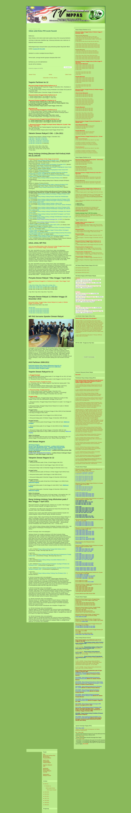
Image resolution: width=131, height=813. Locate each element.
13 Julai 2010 (91, 471)
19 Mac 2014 (78, 67)
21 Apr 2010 (78, 486)
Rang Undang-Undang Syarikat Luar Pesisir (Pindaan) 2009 (54, 207)
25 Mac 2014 (78, 68)
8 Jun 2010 (83, 480)
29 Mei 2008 (78, 586)
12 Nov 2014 (91, 45)
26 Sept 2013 (78, 127)
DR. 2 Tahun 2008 (79, 732)
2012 (45, 796)
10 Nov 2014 (78, 45)
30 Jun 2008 (78, 580)
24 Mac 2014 (91, 67)
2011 (45, 798)
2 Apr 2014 (83, 72)
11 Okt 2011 (32, 140)
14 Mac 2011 (32, 286)
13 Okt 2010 (32, 313)
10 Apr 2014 (78, 74)
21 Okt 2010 (32, 310)
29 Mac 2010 (78, 493)
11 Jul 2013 (93, 143)
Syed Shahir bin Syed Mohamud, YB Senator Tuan (89, 300)
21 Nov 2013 (78, 102)
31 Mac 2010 (78, 492)
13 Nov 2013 (84, 100)
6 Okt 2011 (31, 139)
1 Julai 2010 (90, 473)
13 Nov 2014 (97, 45)
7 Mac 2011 (32, 285)
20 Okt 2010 (38, 310)
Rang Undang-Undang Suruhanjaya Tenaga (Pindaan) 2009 (54, 194)
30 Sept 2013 (85, 127)
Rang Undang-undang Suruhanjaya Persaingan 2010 (51, 164)
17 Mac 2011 (53, 286)
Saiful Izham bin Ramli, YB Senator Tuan (86, 296)
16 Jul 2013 (83, 144)
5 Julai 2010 (84, 473)
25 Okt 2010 (45, 309)
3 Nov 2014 (78, 43)
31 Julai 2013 (91, 178)
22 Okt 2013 (84, 94)
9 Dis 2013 (77, 162)
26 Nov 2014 (91, 47)
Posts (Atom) (53, 77)
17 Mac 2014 (85, 66)
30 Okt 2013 (84, 96)
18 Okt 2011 (38, 142)
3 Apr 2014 (88, 72)
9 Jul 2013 (82, 143)
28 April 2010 (78, 612)
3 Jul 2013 (88, 142)
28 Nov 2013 (84, 103)
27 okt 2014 (78, 53)
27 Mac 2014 (91, 68)
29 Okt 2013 (78, 96)
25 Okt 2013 (84, 95)
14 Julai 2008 (85, 576)
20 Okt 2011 (32, 143)
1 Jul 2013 (77, 142)
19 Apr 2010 (90, 486)
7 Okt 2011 (38, 139)
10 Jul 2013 (88, 143)
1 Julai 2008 (90, 578)
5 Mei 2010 (83, 609)
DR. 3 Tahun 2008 (80, 736)
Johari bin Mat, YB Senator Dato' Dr (85, 282)
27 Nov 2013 (78, 103)
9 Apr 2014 (88, 73)
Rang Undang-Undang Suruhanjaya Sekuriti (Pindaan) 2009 (54, 199)
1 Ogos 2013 (98, 178)
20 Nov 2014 (97, 46)
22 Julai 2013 (78, 177)
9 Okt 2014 (88, 36)
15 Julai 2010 (78, 471)
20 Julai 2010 (85, 605)
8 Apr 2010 (84, 489)
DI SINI (83, 216)
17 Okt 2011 (32, 142)
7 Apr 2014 (77, 73)
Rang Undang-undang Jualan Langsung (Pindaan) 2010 (53, 184)
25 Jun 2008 (78, 581)
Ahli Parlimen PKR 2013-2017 (82, 272)
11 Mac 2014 (85, 64)
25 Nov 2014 (84, 47)
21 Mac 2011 (32, 288)
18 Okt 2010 (32, 311)
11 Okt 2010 (45, 313)
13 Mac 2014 (78, 66)
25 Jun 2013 (84, 140)
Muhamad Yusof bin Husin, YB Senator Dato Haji (88, 279)
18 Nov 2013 (78, 101)
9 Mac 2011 (45, 285)
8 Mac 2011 (38, 285)
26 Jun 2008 (84, 580)
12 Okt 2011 (38, 140)
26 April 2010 (92, 612)
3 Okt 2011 (31, 138)
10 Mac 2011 (51, 285)
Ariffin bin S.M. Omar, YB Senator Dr (85, 307)
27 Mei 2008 (78, 587)
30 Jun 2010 (78, 476)
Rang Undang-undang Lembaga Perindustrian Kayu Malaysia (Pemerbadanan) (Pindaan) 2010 (88, 394)
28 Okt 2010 (32, 307)
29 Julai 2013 (78, 178)
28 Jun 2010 (90, 476)
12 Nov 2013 (78, 100)
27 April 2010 (85, 612)
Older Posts (68, 74)
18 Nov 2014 (84, 46)
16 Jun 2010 (90, 478)
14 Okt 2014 (84, 37)
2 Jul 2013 (82, 142)
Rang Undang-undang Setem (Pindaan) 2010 (51, 187)
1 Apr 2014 (77, 72)
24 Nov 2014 (78, 47)
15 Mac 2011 (39, 286)
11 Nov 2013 (89, 98)
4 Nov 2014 (83, 43)
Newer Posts (32, 74)
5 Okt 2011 (44, 138)
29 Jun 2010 (84, 476)
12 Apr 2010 (78, 489)
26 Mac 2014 (85, 68)
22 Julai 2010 (92, 603)
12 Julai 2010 (78, 472)
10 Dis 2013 (83, 162)
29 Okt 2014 (90, 41)
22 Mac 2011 (39, 288)
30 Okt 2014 (96, 41)
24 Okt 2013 (78, 95)
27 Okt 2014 (78, 41)
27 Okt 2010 (32, 309)
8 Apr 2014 (83, 73)
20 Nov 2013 (91, 101)
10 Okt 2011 (44, 139)
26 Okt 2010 (38, 309)
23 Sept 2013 (78, 125)
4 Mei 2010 (78, 610)
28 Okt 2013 (90, 95)
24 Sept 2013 (85, 125)
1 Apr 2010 (88, 490)
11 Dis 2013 (89, 162)
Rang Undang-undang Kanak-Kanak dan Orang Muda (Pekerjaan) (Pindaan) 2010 (88, 385)
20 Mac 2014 (85, 67)
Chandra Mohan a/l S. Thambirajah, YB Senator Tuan (89, 311)
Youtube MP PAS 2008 (39, 49)
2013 (45, 794)
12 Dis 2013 (78, 163)
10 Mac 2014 (78, 64)
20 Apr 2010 (84, 486)
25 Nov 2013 (84, 102)
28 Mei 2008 (84, 586)
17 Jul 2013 (89, 144)
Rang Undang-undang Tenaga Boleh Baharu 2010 (51, 549)
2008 (45, 804)
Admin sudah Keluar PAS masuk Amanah (43, 31)
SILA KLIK (85, 743)
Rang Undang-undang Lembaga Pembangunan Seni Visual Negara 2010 (87, 448)
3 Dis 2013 (77, 104)
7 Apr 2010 (89, 489)
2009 (45, 802)
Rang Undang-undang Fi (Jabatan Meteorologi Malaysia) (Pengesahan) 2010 (87, 438)
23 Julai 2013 (85, 177)
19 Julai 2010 (92, 605)
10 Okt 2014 (94, 36)
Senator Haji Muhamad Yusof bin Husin (40, 450)
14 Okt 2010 (45, 311)
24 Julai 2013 (91, 177)
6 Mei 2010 (78, 609)
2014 (45, 792)
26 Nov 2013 (91, 102)
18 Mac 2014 (91, 66)
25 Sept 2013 (91, 125)
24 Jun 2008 (84, 581)
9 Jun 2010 (78, 480)
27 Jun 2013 (96, 140)
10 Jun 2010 (90, 479)
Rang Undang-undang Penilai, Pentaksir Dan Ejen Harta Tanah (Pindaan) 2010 (88, 443)
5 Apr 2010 (83, 490)
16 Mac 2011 (46, 286)
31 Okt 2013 (90, 96)
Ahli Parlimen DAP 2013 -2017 (82, 270)
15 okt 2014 (90, 52)
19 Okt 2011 (45, 142)
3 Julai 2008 (78, 578)
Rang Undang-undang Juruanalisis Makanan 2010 (51, 559)
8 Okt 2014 (83, 36)
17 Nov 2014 (78, 46)
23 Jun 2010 (84, 477)
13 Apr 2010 (90, 488)
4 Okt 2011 (38, 138)
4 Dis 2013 (83, 104)
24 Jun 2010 (78, 477)
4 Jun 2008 (78, 632)
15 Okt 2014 (90, 37)
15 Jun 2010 (78, 479)
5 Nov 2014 (89, 43)
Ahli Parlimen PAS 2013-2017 (82, 267)
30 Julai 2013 (85, 178)
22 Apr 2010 (78, 485)
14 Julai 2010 (85, 471)
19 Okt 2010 (45, 310)
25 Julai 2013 (98, 177)
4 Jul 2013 (93, 142)
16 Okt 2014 (96, 37)
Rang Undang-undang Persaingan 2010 (48, 160)
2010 (45, 800)
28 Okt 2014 (84, 41)
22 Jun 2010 (90, 477)
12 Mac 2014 (91, 64)
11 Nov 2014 (84, 45)
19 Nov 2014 (91, 46)
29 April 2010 (89, 610)
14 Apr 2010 (84, 488)
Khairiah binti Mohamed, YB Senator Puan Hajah (88, 286)
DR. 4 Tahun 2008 (80, 738)
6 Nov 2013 (78, 98)
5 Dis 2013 (88, 104)
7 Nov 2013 (83, 98)
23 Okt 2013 (90, 94)
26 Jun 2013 (90, 140)
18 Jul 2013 (95, 144)
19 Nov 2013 (84, 101)
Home (50, 74)
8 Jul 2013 (77, 143)
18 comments (68, 67)
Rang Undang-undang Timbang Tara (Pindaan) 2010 (52, 573)
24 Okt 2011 (38, 143)
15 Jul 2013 (78, 144)
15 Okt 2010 (38, 311)
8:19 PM (41, 68)
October (47, 786)
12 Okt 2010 (38, 313)
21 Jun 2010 (78, 478)
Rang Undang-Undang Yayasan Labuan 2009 (50, 203)
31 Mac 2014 (78, 69)
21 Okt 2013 (78, 94)
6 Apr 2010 (77, 490)
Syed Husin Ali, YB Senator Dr (84, 293)
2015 (45, 783)
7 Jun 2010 (88, 480)
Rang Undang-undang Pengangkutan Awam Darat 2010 (53, 169)
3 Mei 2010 (83, 610)
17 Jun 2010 (84, 478)
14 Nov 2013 (91, 100)
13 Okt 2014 (78, 37)
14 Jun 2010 (84, 479)
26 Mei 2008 (84, 587)
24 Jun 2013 (78, 140)
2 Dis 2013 (90, 103)
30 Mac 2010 (85, 492)
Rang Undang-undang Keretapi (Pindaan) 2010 (50, 177)
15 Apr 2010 (78, 488)
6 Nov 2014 (94, 43)
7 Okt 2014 (77, 36)
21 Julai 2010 (78, 605)
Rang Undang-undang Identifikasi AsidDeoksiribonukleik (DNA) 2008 (87, 662)
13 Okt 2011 (45, 140)
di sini (88, 216)
